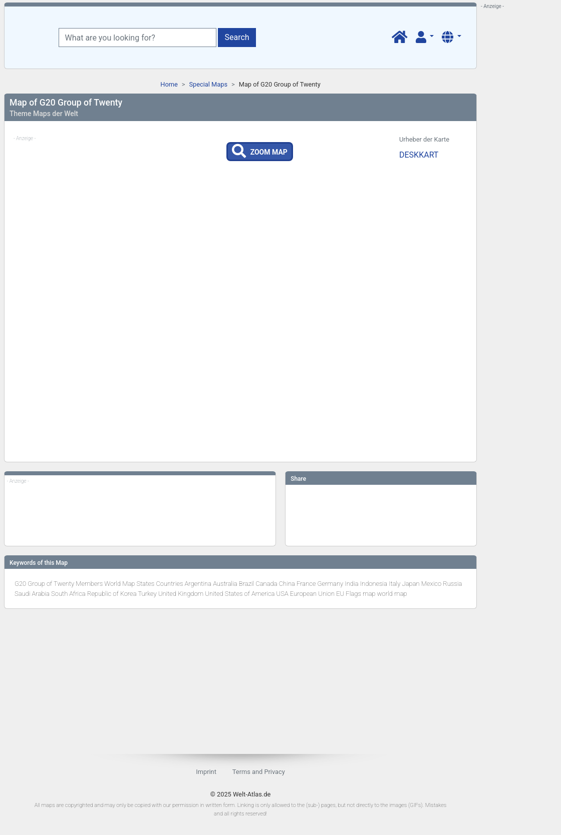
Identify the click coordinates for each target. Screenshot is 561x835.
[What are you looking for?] (137, 37)
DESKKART (418, 155)
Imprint (206, 771)
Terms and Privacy (258, 771)
